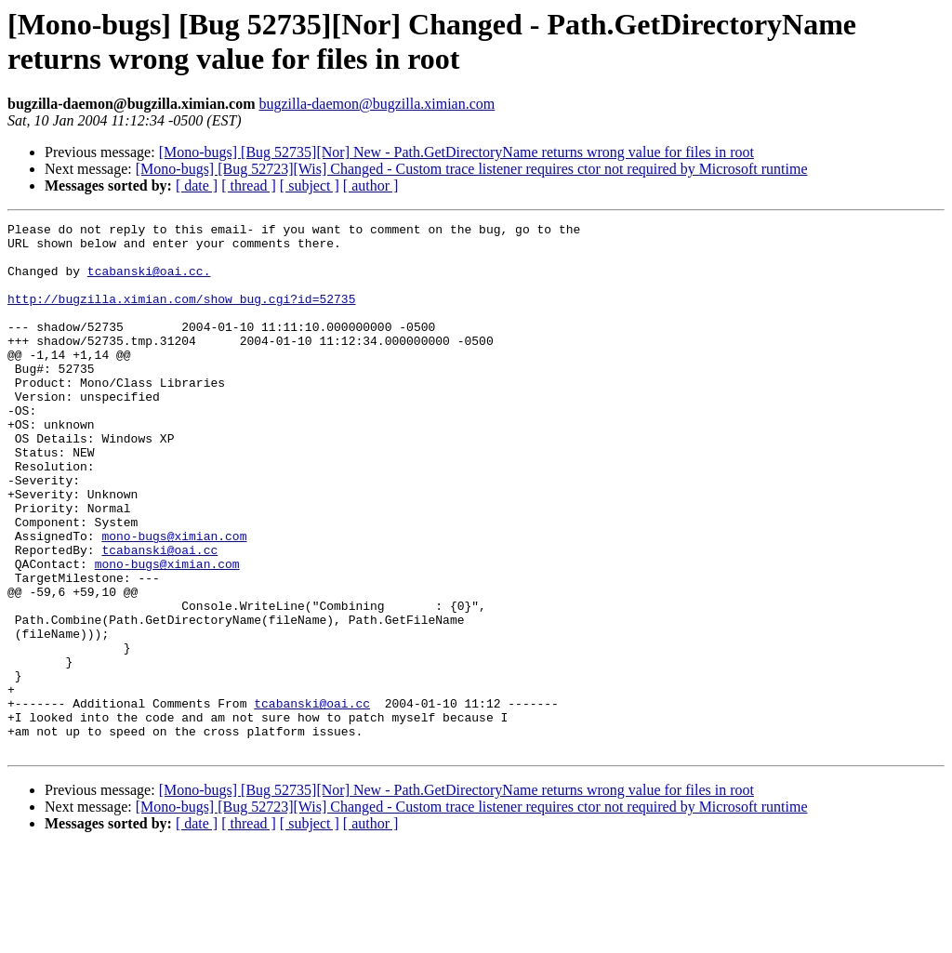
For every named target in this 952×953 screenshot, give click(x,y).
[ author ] (371, 185)
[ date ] (197, 185)
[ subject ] (309, 185)
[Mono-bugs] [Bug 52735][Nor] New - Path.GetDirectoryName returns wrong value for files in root (456, 152)
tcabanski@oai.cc (159, 616)
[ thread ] (248, 185)
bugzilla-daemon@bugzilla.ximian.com (376, 104)
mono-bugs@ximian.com (173, 599)
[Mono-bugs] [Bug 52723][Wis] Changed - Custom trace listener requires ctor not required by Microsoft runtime (472, 169)
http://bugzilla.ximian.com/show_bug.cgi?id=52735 (181, 315)
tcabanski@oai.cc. (149, 281)
